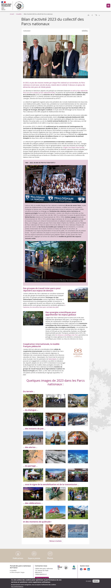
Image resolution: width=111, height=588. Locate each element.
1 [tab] (72, 77)
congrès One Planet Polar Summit (73, 147)
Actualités (19, 14)
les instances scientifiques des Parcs (67, 335)
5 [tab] (80, 77)
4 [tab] (78, 77)
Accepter (88, 581)
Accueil (12, 14)
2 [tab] (74, 77)
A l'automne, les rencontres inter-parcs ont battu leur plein (44, 306)
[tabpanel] (55, 57)
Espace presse (34, 558)
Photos (50, 558)
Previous (27, 57)
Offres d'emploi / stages (17, 572)
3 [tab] (76, 77)
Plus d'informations (17, 587)
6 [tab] (82, 77)
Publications (18, 558)
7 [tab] (84, 77)
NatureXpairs (52, 359)
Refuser (96, 581)
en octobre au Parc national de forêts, (43, 93)
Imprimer (88, 15)
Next (83, 57)
